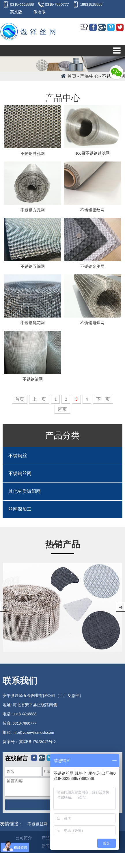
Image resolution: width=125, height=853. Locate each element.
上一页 (39, 399)
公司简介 (24, 837)
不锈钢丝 (17, 455)
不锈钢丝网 (19, 473)
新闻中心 (50, 845)
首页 (72, 76)
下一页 (103, 399)
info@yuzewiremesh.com (33, 732)
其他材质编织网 (24, 491)
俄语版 (39, 12)
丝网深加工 (19, 509)
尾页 (62, 409)
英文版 (16, 12)
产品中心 (50, 837)
